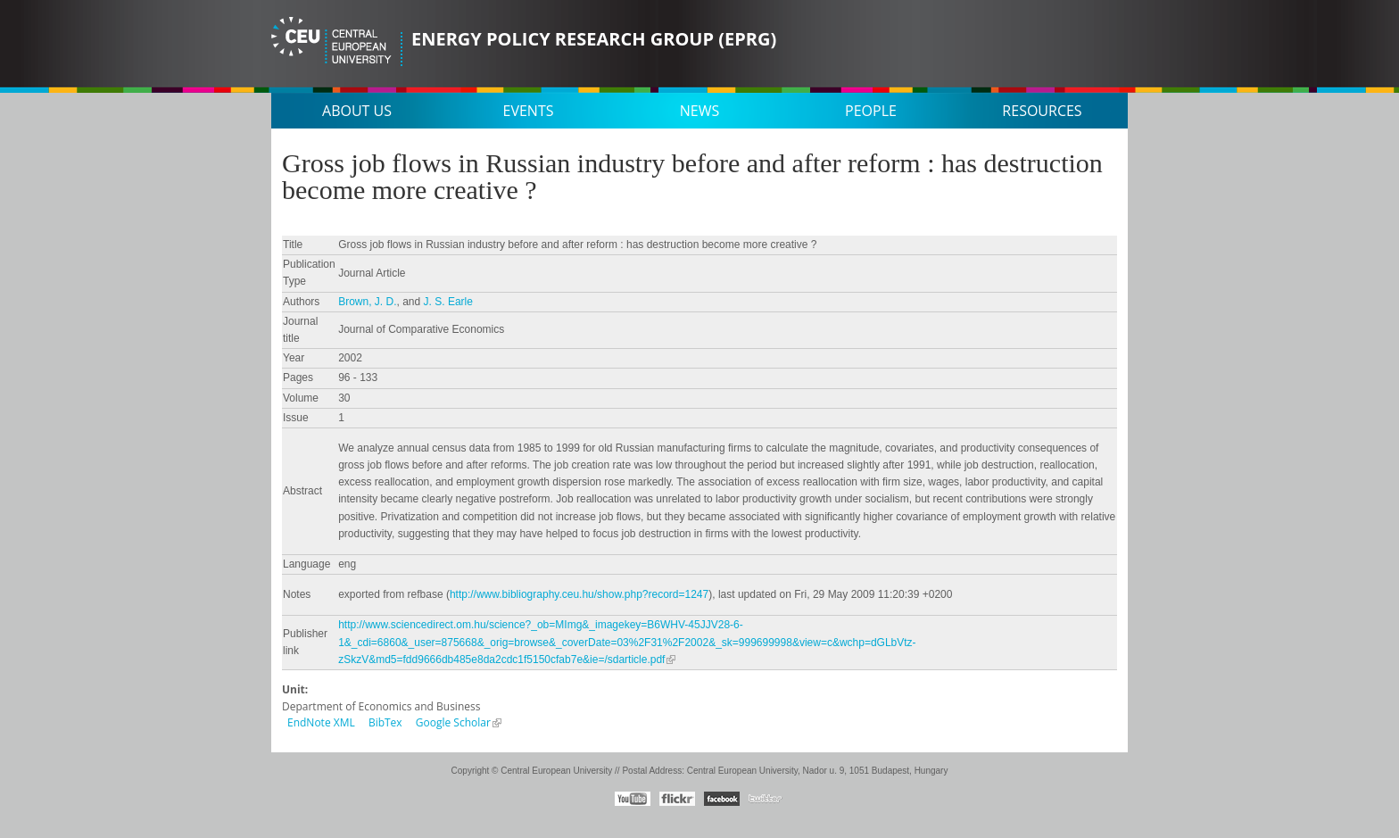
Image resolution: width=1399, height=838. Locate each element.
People (871, 110)
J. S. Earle (448, 301)
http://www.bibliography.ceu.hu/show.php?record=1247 (579, 594)
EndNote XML (321, 722)
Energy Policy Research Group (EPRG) (593, 39)
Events (528, 110)
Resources (1041, 110)
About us (357, 110)
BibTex (385, 722)
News (699, 110)
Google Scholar (453, 722)
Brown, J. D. (367, 301)
